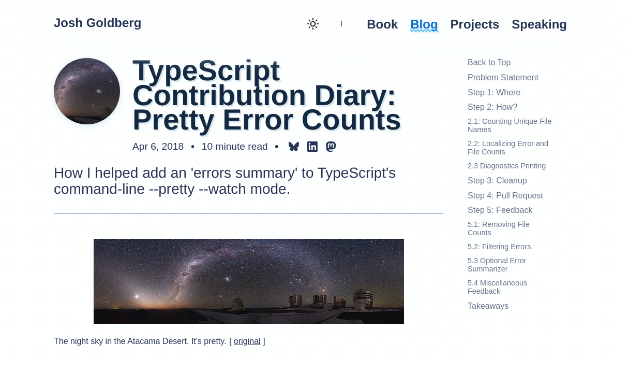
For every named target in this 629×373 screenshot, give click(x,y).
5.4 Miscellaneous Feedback (497, 287)
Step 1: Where (494, 92)
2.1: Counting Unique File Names (509, 126)
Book (382, 25)
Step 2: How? (492, 107)
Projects (475, 25)
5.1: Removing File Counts (499, 229)
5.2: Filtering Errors (499, 247)
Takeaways (488, 306)
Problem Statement (503, 77)
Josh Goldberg (97, 23)
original (247, 341)
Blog (424, 25)
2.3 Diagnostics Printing (507, 166)
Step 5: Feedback (500, 210)
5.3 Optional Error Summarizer (497, 265)
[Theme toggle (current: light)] (312, 25)
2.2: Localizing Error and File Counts (508, 148)
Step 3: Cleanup (497, 180)
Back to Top (489, 62)
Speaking (539, 25)
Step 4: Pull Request (505, 195)
